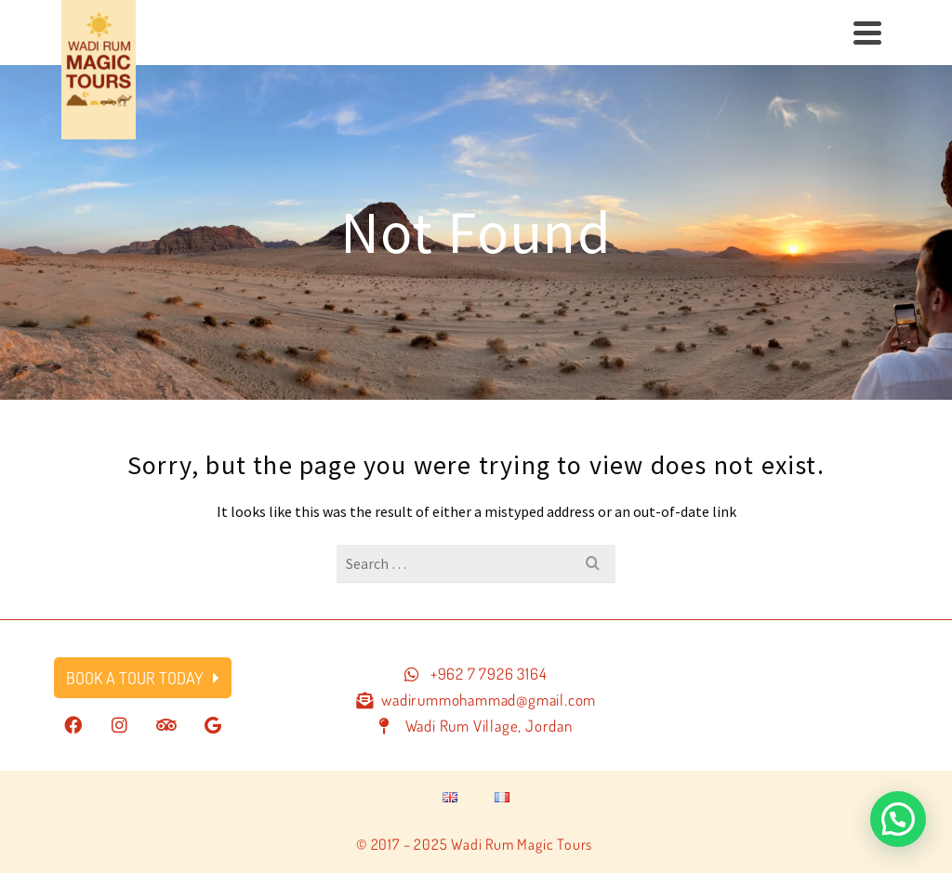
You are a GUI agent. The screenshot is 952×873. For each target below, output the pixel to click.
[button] (898, 819)
